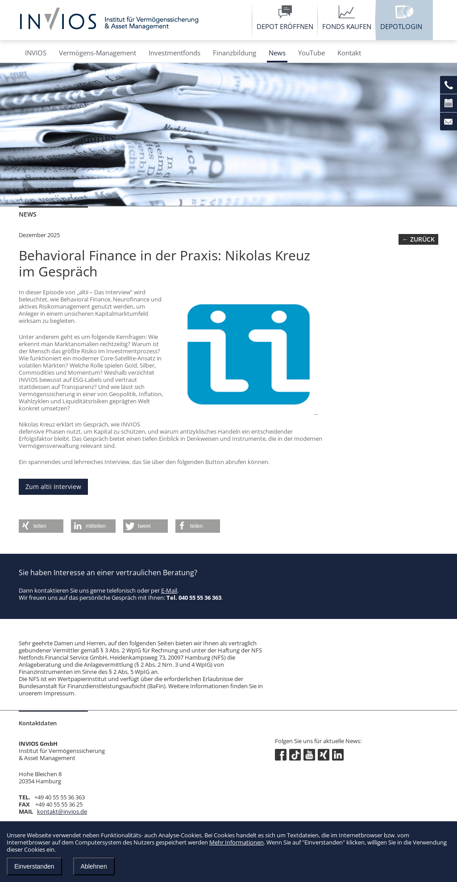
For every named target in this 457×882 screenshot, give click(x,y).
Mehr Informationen (236, 842)
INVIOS (35, 52)
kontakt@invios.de (62, 811)
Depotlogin (401, 26)
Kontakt (349, 52)
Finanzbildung (234, 52)
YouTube (311, 52)
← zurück (418, 239)
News (277, 52)
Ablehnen (94, 866)
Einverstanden (34, 866)
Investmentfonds (174, 52)
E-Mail (169, 590)
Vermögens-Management (97, 52)
